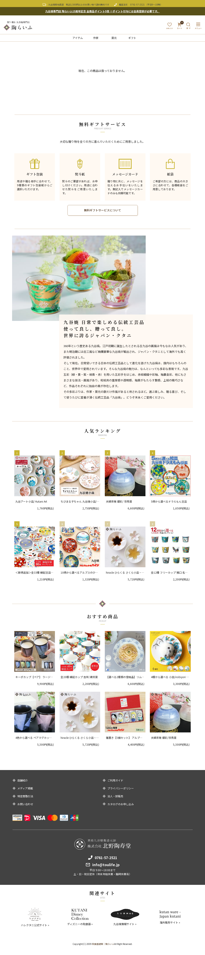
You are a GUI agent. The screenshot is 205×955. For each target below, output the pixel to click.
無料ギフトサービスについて (102, 210)
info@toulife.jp (106, 864)
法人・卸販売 (115, 796)
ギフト (132, 38)
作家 (95, 38)
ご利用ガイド (115, 780)
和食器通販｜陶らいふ (103, 944)
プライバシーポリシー (120, 788)
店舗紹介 (22, 780)
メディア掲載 (25, 788)
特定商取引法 (25, 796)
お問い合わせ (25, 804)
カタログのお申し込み (120, 804)
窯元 (114, 38)
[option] (79, 278)
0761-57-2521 (137, 4)
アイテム (78, 38)
